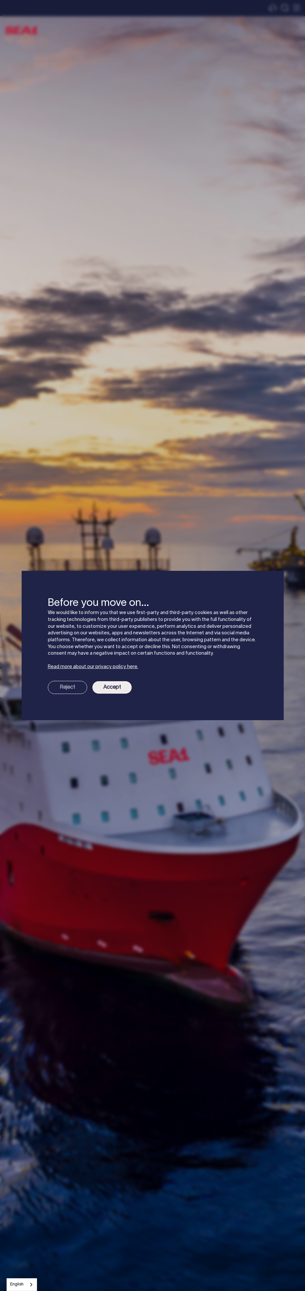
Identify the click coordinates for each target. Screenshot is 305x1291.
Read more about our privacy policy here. (93, 666)
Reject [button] (67, 687)
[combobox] (22, 1284)
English (17, 1284)
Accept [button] (112, 687)
